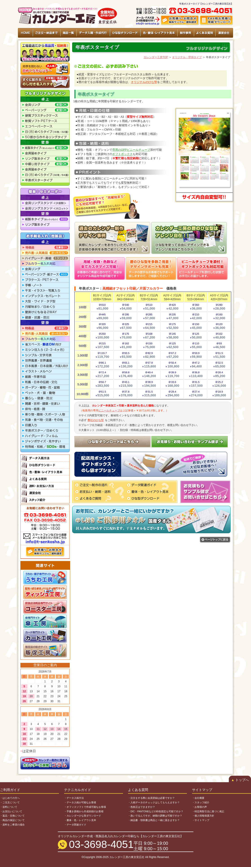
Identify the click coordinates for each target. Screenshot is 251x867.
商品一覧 (68, 33)
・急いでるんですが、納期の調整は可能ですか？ (155, 815)
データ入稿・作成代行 (93, 33)
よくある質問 (204, 33)
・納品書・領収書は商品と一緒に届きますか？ (154, 820)
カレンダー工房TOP (156, 57)
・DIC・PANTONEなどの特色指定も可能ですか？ (155, 811)
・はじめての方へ (10, 798)
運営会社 (224, 33)
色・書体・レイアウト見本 (158, 33)
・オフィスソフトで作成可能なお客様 (85, 807)
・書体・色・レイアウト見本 (80, 820)
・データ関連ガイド (75, 824)
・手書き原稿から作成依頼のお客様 (84, 811)
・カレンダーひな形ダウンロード (82, 815)
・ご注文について (10, 802)
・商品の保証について (12, 820)
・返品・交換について (12, 815)
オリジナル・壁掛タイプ (187, 57)
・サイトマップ (200, 820)
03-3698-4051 (101, 844)
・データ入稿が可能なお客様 (80, 802)
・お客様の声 (199, 807)
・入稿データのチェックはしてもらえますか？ (154, 802)
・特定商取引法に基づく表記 (208, 811)
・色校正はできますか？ (141, 807)
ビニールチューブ (109, 410)
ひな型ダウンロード (125, 33)
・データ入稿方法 (74, 798)
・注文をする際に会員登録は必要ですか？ (151, 798)
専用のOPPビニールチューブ (131, 149)
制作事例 (185, 33)
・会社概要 (198, 798)
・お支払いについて (11, 811)
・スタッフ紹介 (200, 802)
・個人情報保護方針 (203, 815)
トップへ (240, 780)
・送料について (8, 807)
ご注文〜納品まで (46, 33)
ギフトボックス (122, 154)
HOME (25, 33)
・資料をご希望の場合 (12, 824)
